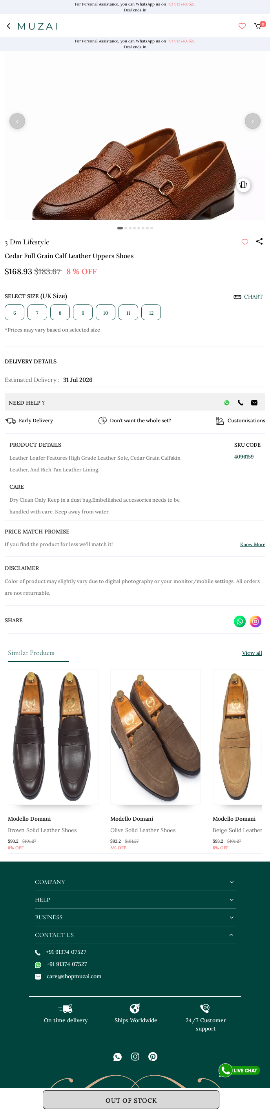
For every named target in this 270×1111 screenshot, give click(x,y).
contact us (54, 935)
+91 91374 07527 (60, 951)
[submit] (245, 242)
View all (252, 652)
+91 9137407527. (181, 4)
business (48, 917)
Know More (252, 544)
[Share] (259, 242)
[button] (120, 228)
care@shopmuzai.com (68, 976)
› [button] (253, 121)
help (42, 900)
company (50, 882)
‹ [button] (17, 121)
